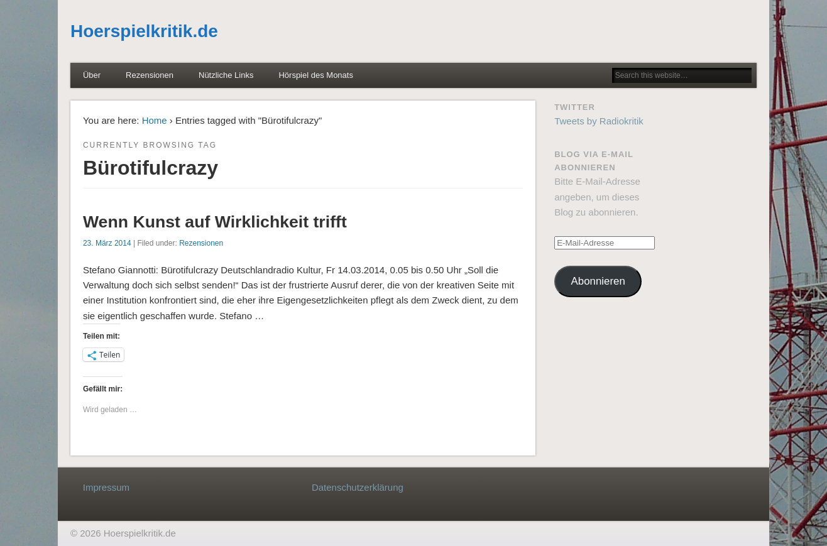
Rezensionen (149, 75)
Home (154, 120)
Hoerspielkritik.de (144, 31)
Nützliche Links (226, 75)
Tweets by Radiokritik (599, 121)
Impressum (106, 487)
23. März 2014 (107, 243)
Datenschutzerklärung (357, 487)
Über (92, 75)
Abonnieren (598, 281)
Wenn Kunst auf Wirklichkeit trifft (215, 221)
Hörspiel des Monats (315, 75)
